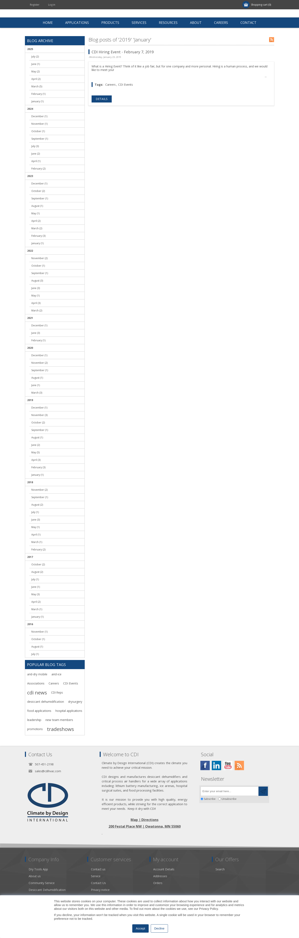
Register (34, 4)
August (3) (37, 280)
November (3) (39, 415)
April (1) (35, 161)
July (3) (35, 146)
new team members (59, 720)
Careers (110, 85)
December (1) (39, 116)
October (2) (38, 191)
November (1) (39, 124)
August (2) (37, 504)
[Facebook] (205, 765)
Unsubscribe (229, 799)
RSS (271, 39)
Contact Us (98, 883)
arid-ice (56, 674)
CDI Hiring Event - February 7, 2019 (123, 51)
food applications (39, 711)
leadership (34, 720)
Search (220, 869)
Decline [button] (159, 928)
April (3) (35, 303)
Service (95, 876)
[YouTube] (228, 765)
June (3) (35, 288)
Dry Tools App (38, 869)
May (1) (35, 213)
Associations (35, 683)
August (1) (37, 206)
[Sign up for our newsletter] (230, 791)
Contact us (98, 869)
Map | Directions (144, 819)
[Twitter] (216, 765)
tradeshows (60, 729)
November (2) (39, 258)
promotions (35, 729)
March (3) (36, 392)
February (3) (38, 236)
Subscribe (210, 799)
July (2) (35, 56)
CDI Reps (57, 692)
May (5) (35, 452)
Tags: (99, 85)
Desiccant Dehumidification (47, 890)
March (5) (36, 86)
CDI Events (125, 85)
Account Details (163, 869)
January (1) (37, 101)
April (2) (35, 79)
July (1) (35, 512)
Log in (51, 4)
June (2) (35, 153)
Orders (157, 883)
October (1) (38, 131)
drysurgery (75, 702)
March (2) (36, 228)
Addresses (160, 876)
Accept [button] (140, 928)
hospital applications (68, 711)
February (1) (38, 94)
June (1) (35, 64)
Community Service (42, 883)
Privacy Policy (208, 908)
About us (35, 876)
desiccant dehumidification (45, 702)
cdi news (37, 692)
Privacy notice (100, 890)
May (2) (35, 71)
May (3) (35, 594)
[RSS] (239, 765)
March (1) (36, 542)
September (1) (39, 138)
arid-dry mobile (37, 674)
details (102, 99)
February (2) (38, 168)
